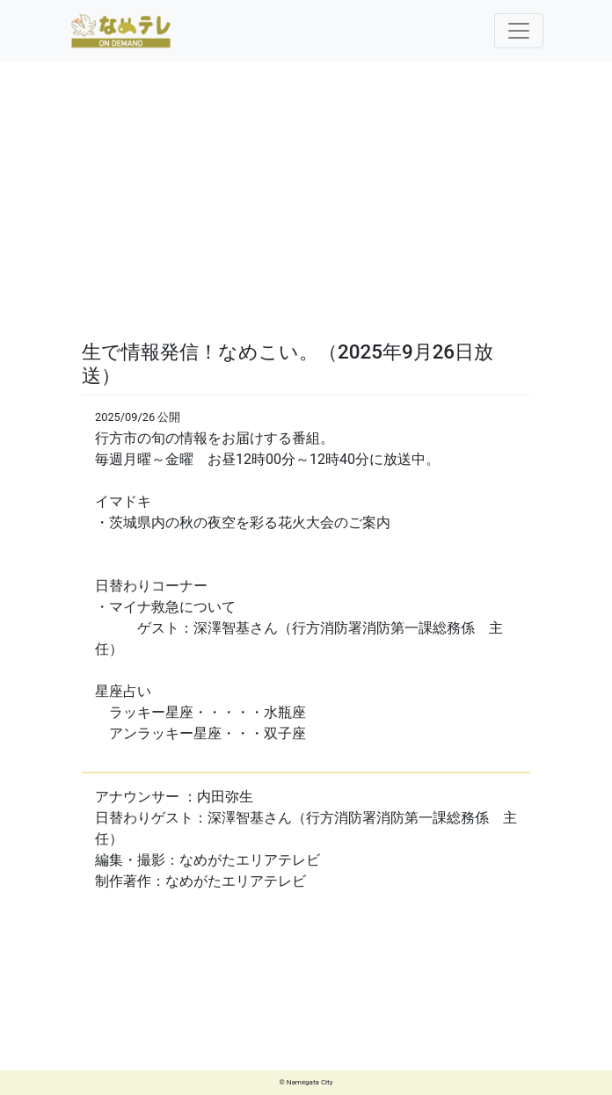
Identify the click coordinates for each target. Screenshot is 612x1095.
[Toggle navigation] (518, 30)
